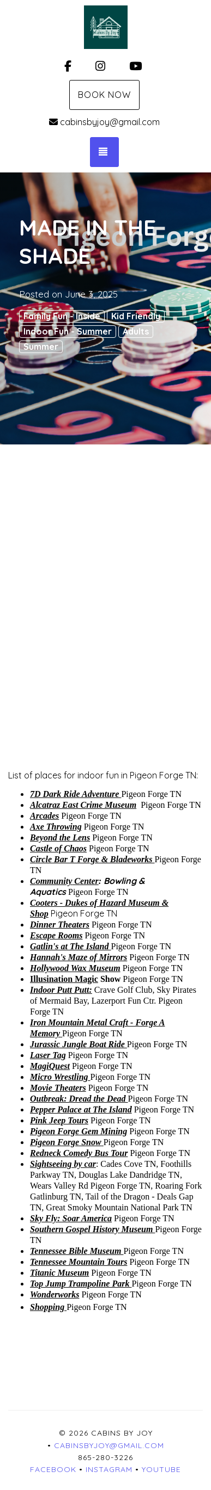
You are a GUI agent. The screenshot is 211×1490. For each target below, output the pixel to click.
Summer (40, 346)
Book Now (104, 94)
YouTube (161, 1469)
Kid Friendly (135, 316)
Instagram (109, 1469)
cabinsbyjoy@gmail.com (104, 121)
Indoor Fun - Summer (67, 331)
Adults (136, 331)
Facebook (53, 1469)
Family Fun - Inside (61, 316)
